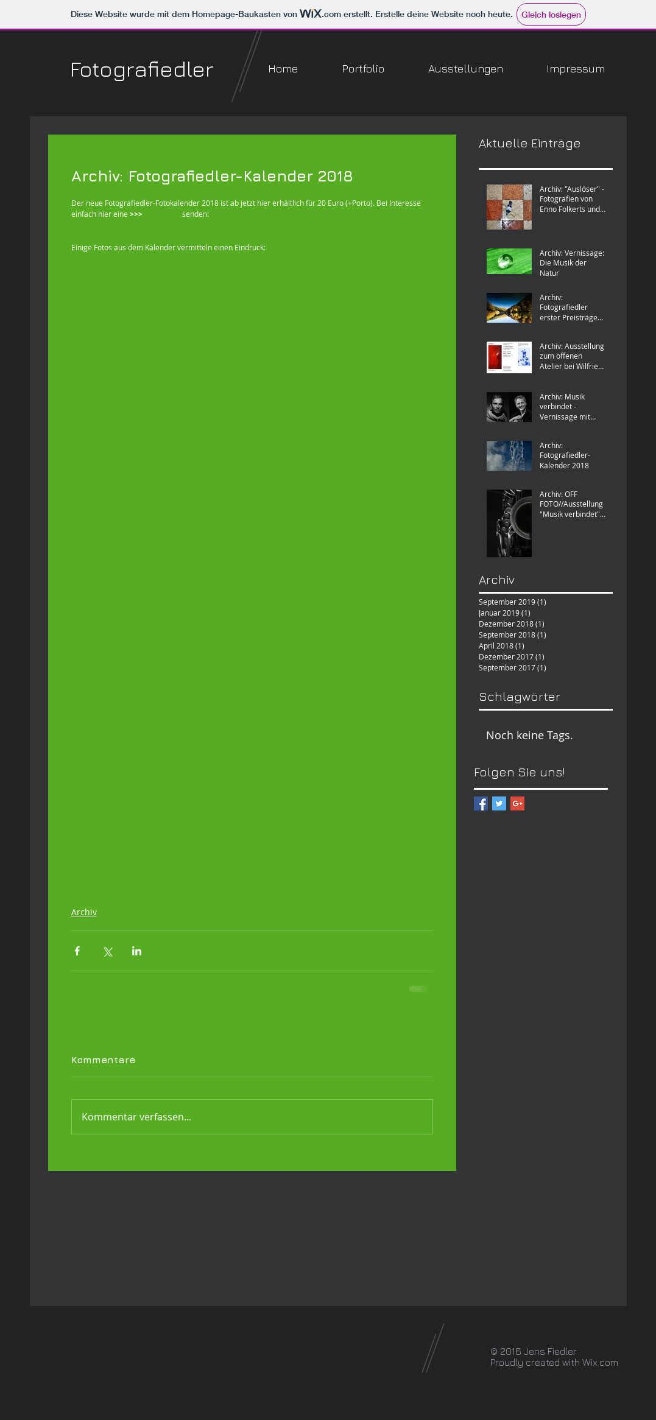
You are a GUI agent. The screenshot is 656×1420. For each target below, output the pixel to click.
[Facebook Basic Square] (481, 803)
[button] (363, 68)
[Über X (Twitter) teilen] (107, 951)
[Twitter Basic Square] (499, 803)
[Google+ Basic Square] (517, 803)
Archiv (84, 912)
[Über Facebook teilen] (77, 951)
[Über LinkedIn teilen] (137, 951)
